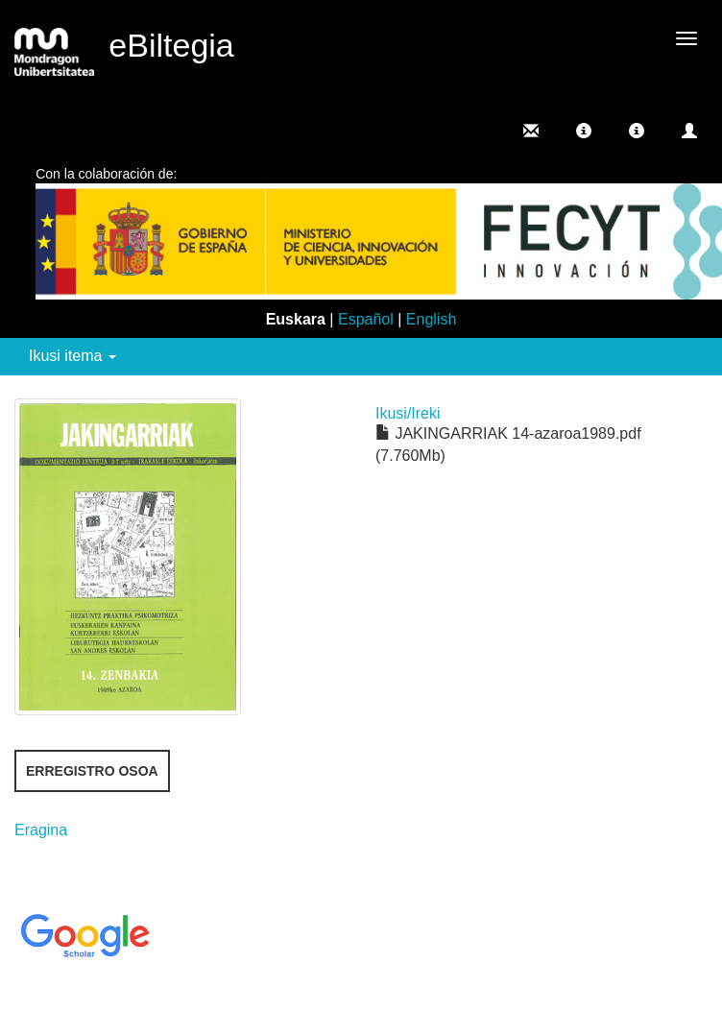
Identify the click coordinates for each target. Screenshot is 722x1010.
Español (366, 319)
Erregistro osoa (92, 771)
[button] (584, 130)
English (431, 319)
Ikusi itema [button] (72, 356)
